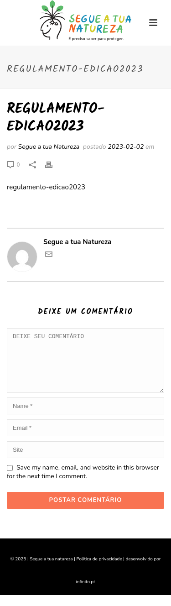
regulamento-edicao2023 (46, 187)
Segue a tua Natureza (49, 146)
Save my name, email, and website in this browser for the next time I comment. (83, 482)
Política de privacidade (99, 570)
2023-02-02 (126, 146)
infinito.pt (85, 593)
